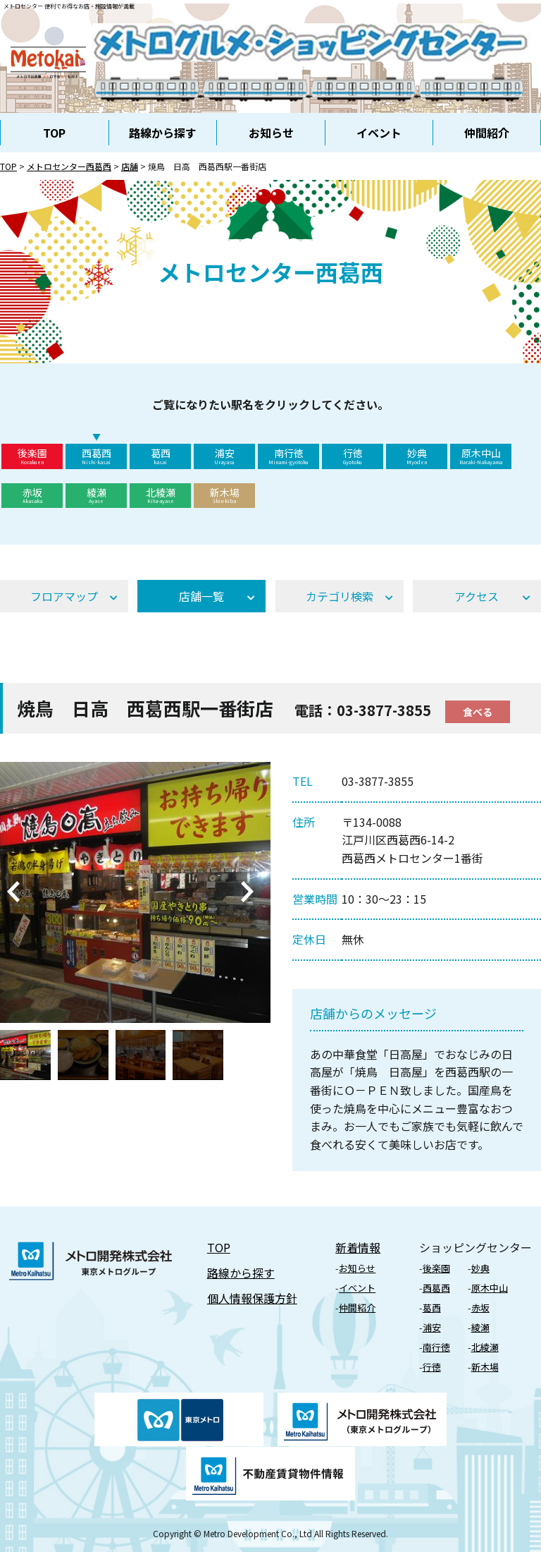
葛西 (160, 456)
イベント (379, 132)
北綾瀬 (160, 495)
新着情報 (357, 1247)
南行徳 (288, 456)
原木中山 (481, 456)
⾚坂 (480, 1307)
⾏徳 (432, 1367)
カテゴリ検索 (339, 596)
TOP (54, 132)
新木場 (224, 495)
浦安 (224, 456)
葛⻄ (432, 1307)
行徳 (352, 456)
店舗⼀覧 (201, 596)
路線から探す (163, 132)
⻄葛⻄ (436, 1288)
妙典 (416, 456)
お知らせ (271, 132)
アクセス (476, 596)
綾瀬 (96, 495)
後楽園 (32, 456)
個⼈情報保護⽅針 (252, 1298)
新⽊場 (485, 1367)
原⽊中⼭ (489, 1288)
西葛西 (96, 456)
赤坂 (32, 495)
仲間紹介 (486, 132)
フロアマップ (64, 596)
